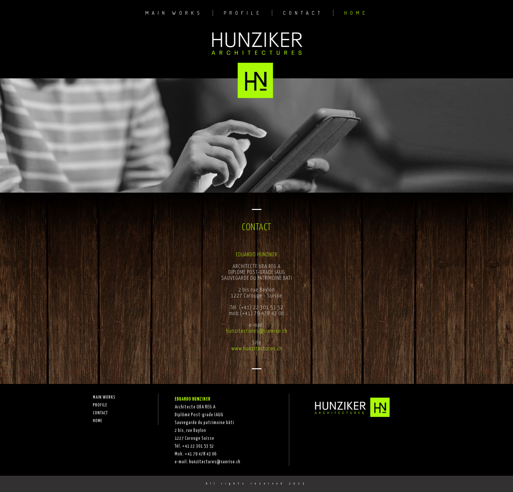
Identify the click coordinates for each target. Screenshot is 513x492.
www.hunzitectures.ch (256, 349)
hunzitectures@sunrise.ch (256, 331)
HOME (356, 13)
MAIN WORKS (174, 13)
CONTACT (303, 13)
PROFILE (243, 13)
